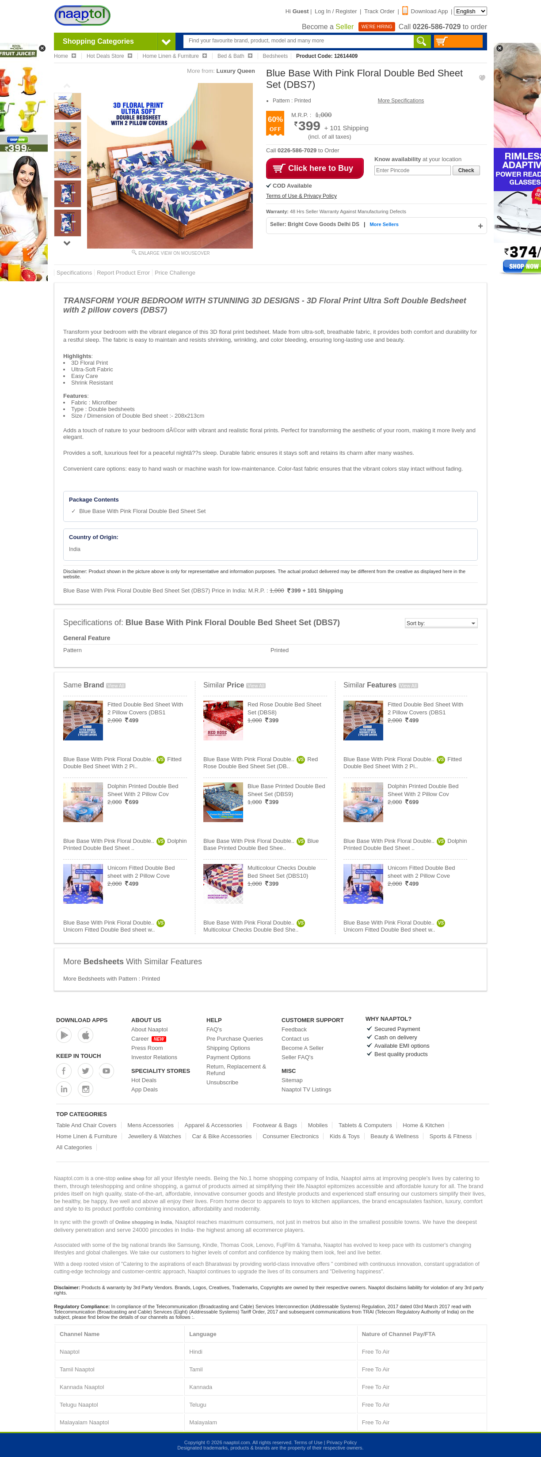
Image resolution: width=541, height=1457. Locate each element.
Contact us (295, 1038)
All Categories (74, 1147)
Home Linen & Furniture (86, 1136)
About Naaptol (149, 1029)
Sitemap (292, 1080)
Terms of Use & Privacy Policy (301, 196)
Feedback (294, 1029)
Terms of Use (308, 1442)
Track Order (379, 11)
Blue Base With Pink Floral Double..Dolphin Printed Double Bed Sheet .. (125, 844)
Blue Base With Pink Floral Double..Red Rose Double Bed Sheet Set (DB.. (260, 763)
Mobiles (318, 1125)
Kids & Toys (345, 1136)
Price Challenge (175, 272)
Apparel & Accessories (213, 1125)
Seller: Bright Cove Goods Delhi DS (315, 224)
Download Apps (82, 1020)
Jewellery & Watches (154, 1136)
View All (115, 685)
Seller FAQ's (297, 1057)
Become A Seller (303, 1048)
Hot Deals (143, 1080)
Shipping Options (228, 1048)
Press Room (147, 1048)
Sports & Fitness (451, 1136)
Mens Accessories (150, 1125)
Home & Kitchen (423, 1125)
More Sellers (384, 224)
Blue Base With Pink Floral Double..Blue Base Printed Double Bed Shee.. (261, 844)
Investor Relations (154, 1057)
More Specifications (401, 101)
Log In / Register (336, 11)
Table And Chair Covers (86, 1125)
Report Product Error (123, 272)
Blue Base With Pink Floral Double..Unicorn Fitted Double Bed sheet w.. (114, 926)
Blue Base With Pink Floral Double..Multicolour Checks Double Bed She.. (254, 926)
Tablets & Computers (365, 1125)
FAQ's (214, 1029)
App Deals (144, 1089)
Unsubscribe (222, 1082)
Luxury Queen (236, 71)
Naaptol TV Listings (306, 1089)
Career (148, 1038)
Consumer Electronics (291, 1136)
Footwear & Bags (275, 1125)
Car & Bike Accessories (221, 1136)
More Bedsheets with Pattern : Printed (111, 978)
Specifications (74, 272)
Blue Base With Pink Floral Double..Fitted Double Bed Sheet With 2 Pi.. (122, 763)
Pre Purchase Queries (234, 1038)
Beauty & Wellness (394, 1136)
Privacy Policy (342, 1442)
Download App (425, 11)
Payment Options (228, 1057)
